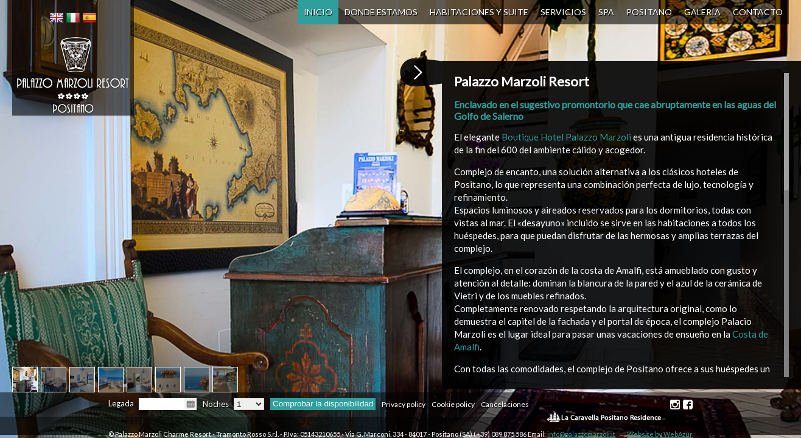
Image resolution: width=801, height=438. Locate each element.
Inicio (318, 12)
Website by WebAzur (660, 434)
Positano (649, 12)
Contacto (758, 12)
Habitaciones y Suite (479, 12)
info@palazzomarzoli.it (581, 434)
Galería (702, 12)
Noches (216, 404)
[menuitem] (56, 18)
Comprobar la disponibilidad (323, 403)
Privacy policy (403, 404)
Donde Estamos (381, 12)
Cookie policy (453, 404)
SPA (606, 12)
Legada (121, 403)
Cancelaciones (505, 404)
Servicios (563, 12)
